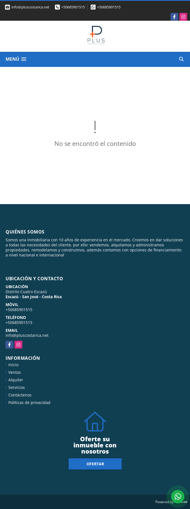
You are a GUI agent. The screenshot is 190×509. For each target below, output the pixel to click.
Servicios (16, 387)
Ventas (14, 372)
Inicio (13, 364)
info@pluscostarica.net (27, 335)
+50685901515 (73, 7)
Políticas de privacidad (29, 402)
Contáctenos (20, 395)
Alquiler (15, 379)
